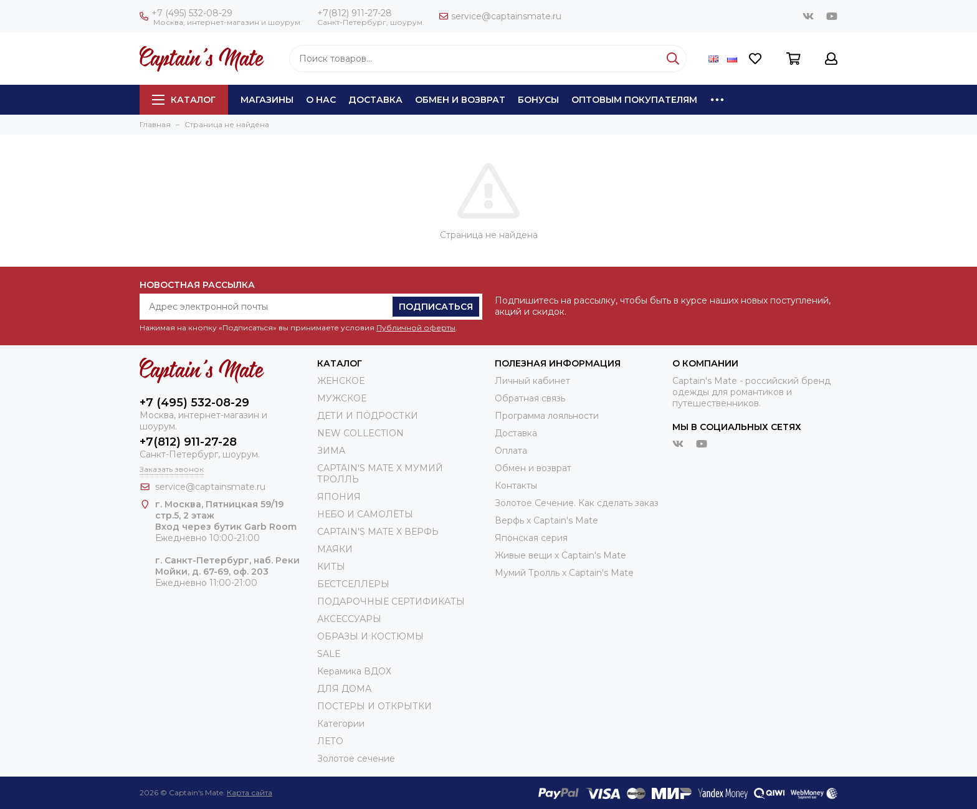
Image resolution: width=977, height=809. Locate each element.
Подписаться (436, 306)
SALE (329, 653)
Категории (341, 723)
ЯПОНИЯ (339, 496)
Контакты (516, 485)
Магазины (267, 99)
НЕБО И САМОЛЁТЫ (365, 514)
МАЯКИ (335, 549)
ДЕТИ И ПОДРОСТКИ (367, 415)
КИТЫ (331, 566)
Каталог (184, 99)
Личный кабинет (532, 380)
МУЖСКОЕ (341, 398)
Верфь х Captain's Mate (546, 520)
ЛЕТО (330, 741)
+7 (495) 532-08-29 (186, 13)
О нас (321, 99)
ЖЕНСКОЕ (341, 380)
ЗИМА (331, 450)
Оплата (511, 450)
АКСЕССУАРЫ (349, 619)
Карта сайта (249, 792)
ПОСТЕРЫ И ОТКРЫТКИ (374, 706)
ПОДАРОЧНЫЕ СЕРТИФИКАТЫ (391, 601)
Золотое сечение (356, 758)
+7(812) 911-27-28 (354, 13)
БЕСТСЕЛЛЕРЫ (353, 584)
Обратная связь (530, 398)
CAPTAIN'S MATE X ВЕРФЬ (378, 531)
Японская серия (531, 537)
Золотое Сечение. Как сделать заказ (577, 503)
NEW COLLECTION (360, 433)
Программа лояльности (547, 415)
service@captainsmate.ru (500, 16)
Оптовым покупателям (634, 99)
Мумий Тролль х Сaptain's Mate (564, 572)
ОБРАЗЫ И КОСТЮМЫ (370, 636)
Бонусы (538, 99)
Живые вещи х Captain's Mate (560, 555)
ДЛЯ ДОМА (344, 688)
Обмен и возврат (460, 99)
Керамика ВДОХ (354, 671)
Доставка (375, 99)
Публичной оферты (415, 327)
